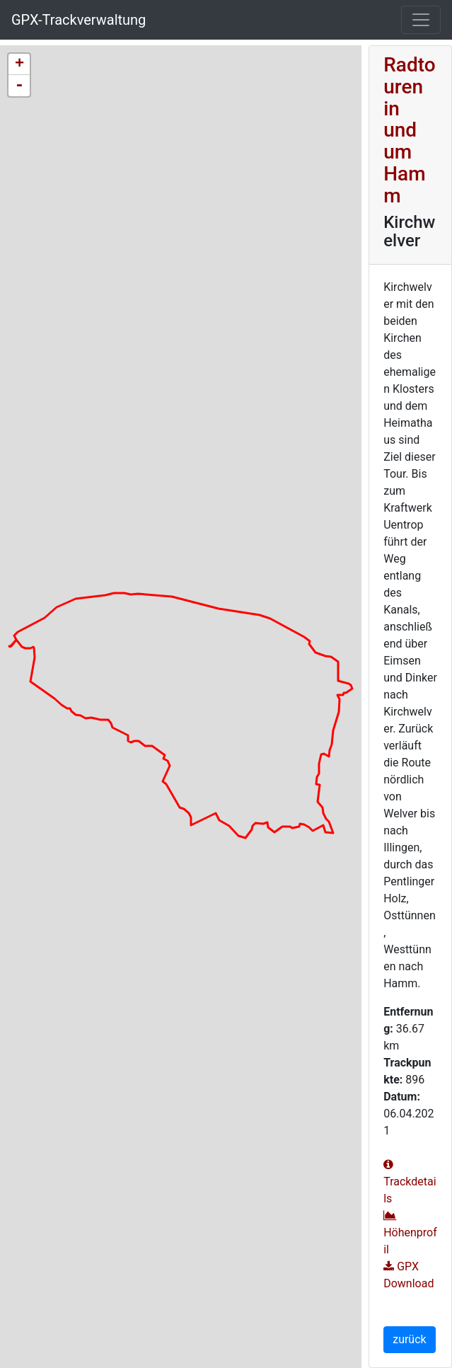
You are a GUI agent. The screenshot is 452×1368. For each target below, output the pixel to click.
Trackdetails (409, 1182)
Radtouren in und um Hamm (409, 130)
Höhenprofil (410, 1232)
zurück (409, 1339)
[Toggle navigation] (421, 20)
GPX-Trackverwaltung (78, 19)
